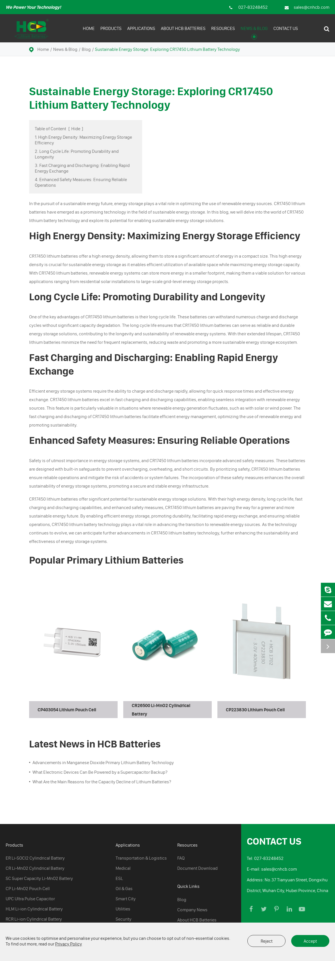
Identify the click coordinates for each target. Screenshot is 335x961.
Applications (141, 32)
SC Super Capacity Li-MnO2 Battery (39, 878)
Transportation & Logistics (141, 858)
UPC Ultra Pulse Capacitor (30, 898)
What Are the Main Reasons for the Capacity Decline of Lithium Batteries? (102, 781)
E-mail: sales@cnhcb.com (272, 869)
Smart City (126, 898)
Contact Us (285, 32)
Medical (123, 868)
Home (89, 32)
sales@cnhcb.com (307, 7)
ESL (119, 878)
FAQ (181, 858)
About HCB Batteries (183, 32)
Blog (86, 49)
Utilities (123, 909)
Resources (223, 32)
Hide (75, 128)
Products (111, 32)
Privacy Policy (68, 944)
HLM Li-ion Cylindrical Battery (34, 909)
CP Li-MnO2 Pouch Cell (28, 888)
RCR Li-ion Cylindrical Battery (34, 919)
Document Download (197, 868)
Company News (192, 909)
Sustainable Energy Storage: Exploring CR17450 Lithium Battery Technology (167, 49)
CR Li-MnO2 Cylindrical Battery (35, 868)
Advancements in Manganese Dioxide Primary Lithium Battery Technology (103, 762)
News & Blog (254, 32)
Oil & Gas (124, 888)
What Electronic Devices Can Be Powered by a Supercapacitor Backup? (100, 772)
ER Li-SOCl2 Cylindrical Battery (35, 858)
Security (123, 919)
